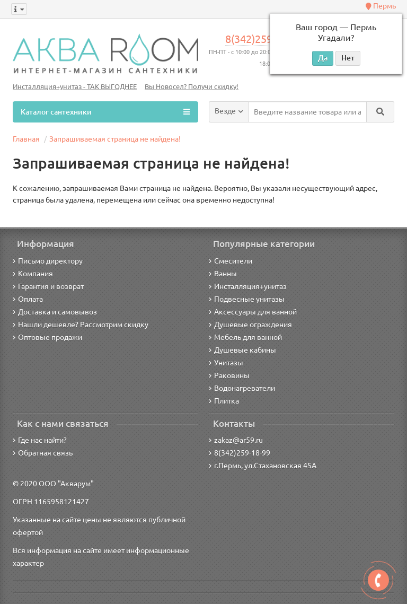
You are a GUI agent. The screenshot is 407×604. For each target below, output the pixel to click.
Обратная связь (43, 453)
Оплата (28, 299)
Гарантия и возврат (48, 286)
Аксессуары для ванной (253, 312)
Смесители (230, 261)
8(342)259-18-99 (263, 39)
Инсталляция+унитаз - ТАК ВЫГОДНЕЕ (75, 87)
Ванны (223, 273)
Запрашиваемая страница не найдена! (115, 139)
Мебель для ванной (245, 337)
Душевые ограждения (250, 324)
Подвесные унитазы (247, 299)
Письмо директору (48, 261)
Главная (26, 139)
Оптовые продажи (47, 337)
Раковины (229, 375)
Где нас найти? (40, 440)
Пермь (381, 6)
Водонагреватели (242, 388)
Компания (33, 273)
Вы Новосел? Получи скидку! (191, 87)
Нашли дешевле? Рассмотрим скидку (80, 324)
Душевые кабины (242, 350)
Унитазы (226, 362)
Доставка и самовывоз (55, 312)
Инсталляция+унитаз (248, 286)
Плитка (224, 401)
